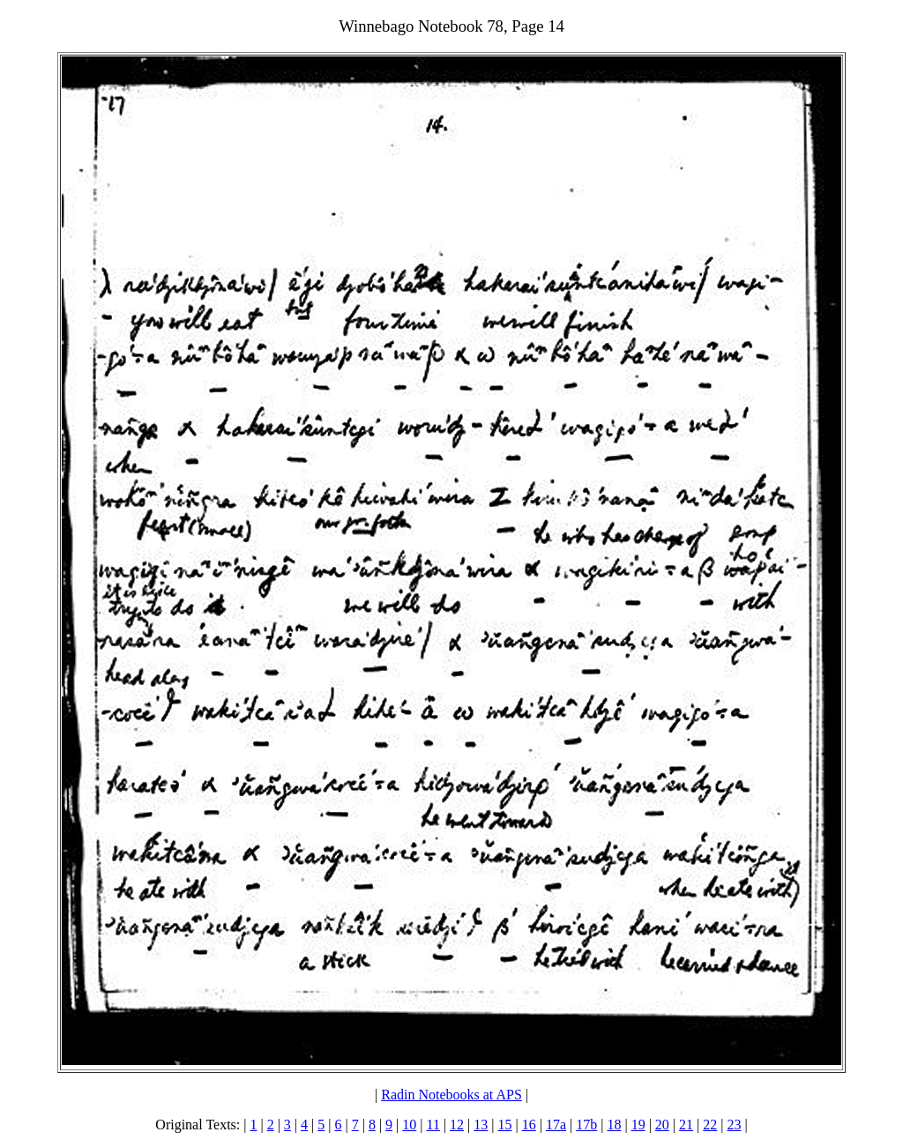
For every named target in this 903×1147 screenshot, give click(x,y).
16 (529, 1124)
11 (432, 1124)
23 (734, 1124)
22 (710, 1124)
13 (481, 1124)
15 (505, 1124)
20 (662, 1124)
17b (586, 1124)
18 (614, 1124)
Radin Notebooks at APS (451, 1094)
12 (457, 1124)
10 (409, 1124)
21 (686, 1124)
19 (638, 1124)
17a (556, 1124)
